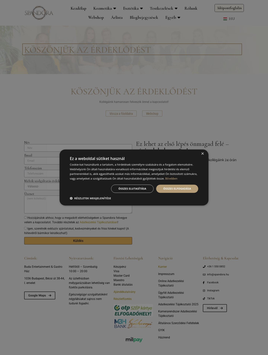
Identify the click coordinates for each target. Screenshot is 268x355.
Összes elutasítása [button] (131, 188)
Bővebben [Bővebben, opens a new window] (171, 178)
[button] (90, 198)
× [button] (202, 153)
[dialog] (134, 177)
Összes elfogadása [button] (177, 188)
